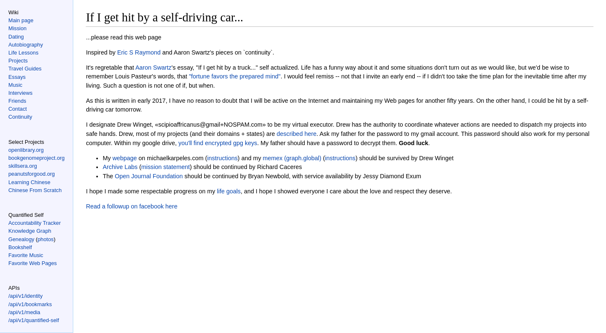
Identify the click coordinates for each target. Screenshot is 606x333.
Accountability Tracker (34, 223)
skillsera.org (22, 166)
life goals (229, 191)
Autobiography (25, 45)
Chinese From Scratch (35, 190)
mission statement (165, 167)
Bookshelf (20, 247)
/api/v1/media (24, 312)
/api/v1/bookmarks (30, 304)
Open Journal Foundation (148, 176)
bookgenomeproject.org (36, 158)
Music (15, 85)
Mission (17, 28)
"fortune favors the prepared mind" (234, 76)
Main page (20, 20)
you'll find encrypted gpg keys (217, 143)
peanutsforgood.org (31, 174)
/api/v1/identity (25, 296)
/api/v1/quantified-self (33, 320)
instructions (222, 158)
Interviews (20, 93)
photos (46, 239)
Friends (17, 101)
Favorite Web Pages (32, 263)
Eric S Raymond (139, 52)
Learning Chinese (29, 182)
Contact (17, 109)
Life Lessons (23, 52)
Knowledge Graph (29, 231)
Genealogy (21, 239)
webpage (125, 158)
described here (296, 133)
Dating (16, 37)
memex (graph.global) (292, 158)
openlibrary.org (26, 150)
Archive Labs (120, 167)
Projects (18, 60)
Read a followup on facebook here (131, 206)
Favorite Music (25, 255)
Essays (17, 77)
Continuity (20, 117)
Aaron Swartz (153, 67)
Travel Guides (24, 68)
